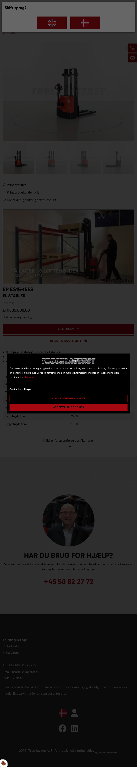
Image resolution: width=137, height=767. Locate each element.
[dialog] (68, 383)
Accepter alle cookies (68, 407)
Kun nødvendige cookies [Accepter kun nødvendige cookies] (68, 398)
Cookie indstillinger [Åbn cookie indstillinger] (20, 389)
